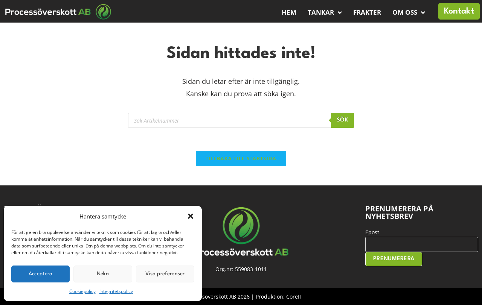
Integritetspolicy (116, 291)
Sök (342, 120)
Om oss (408, 13)
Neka (103, 273)
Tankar (325, 13)
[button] (190, 216)
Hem (289, 12)
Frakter (367, 12)
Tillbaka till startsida (241, 158)
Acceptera (41, 273)
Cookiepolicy (82, 291)
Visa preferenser (165, 273)
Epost (372, 232)
